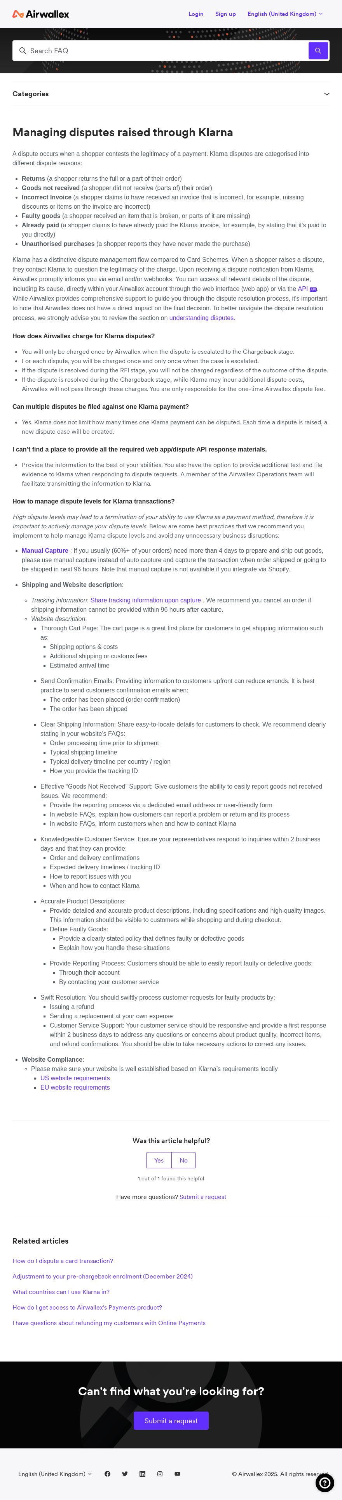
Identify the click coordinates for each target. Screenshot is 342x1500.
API (307, 288)
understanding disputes (201, 318)
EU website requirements (76, 1087)
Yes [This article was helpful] (159, 1160)
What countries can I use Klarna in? (61, 1292)
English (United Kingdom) (286, 13)
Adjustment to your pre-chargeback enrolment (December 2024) (102, 1276)
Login (196, 13)
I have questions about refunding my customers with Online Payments (109, 1323)
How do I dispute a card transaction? (62, 1261)
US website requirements (76, 1078)
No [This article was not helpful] (184, 1160)
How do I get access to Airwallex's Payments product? (87, 1307)
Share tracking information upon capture (147, 600)
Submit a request (203, 1197)
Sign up (225, 13)
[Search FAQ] (171, 50)
